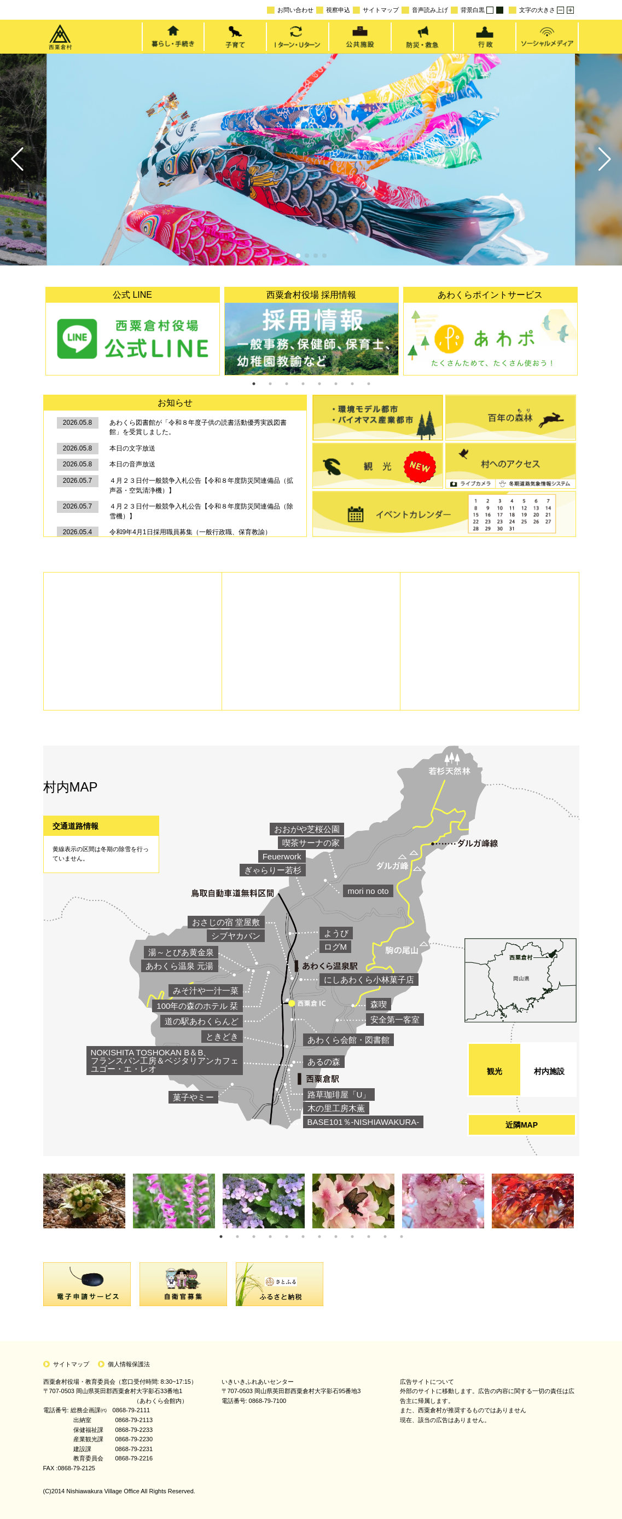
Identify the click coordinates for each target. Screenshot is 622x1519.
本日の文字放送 (132, 448)
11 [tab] (385, 1236)
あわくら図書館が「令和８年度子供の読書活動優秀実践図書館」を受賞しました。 (198, 427)
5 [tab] (319, 383)
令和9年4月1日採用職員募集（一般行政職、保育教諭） (190, 532)
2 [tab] (270, 383)
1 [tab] (253, 383)
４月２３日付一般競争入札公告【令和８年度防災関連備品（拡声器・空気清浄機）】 (201, 485)
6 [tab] (335, 383)
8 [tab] (368, 383)
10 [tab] (368, 1236)
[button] (17, 159)
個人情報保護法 (129, 1364)
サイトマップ (376, 10)
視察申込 (333, 10)
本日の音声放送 (132, 464)
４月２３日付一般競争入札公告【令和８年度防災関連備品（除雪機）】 (201, 511)
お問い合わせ (290, 10)
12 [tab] (401, 1236)
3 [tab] (286, 383)
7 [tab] (352, 383)
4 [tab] (303, 383)
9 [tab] (352, 1236)
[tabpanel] (132, 331)
